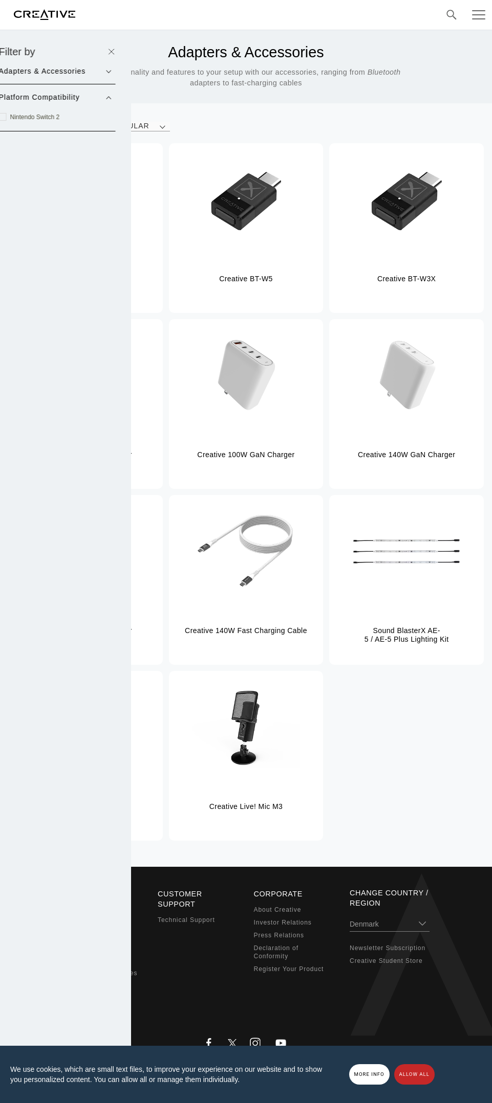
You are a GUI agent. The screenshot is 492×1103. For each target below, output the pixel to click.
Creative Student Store (386, 960)
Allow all (414, 1074)
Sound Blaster (84, 922)
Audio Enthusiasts (90, 985)
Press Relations (279, 935)
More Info (369, 1074)
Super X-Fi (79, 909)
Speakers (77, 935)
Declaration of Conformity (276, 952)
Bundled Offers (86, 998)
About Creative (278, 909)
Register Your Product (289, 969)
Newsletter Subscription (387, 948)
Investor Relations (283, 922)
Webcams (77, 960)
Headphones (82, 948)
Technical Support (186, 920)
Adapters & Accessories (100, 973)
